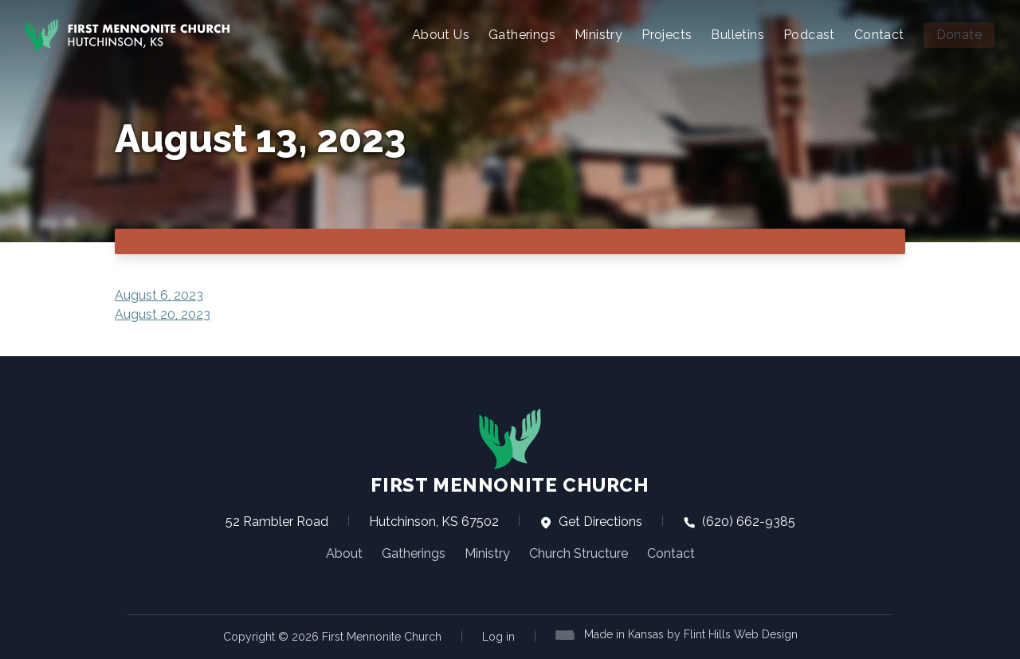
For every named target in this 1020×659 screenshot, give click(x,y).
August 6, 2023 (159, 295)
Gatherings (521, 34)
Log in (498, 636)
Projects (666, 34)
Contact (879, 34)
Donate (959, 34)
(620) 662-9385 (739, 521)
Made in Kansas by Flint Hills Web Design (691, 634)
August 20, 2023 (162, 314)
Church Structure (578, 553)
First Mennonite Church (510, 451)
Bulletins (737, 34)
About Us (440, 34)
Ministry (598, 34)
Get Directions (590, 521)
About (344, 553)
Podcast (809, 34)
